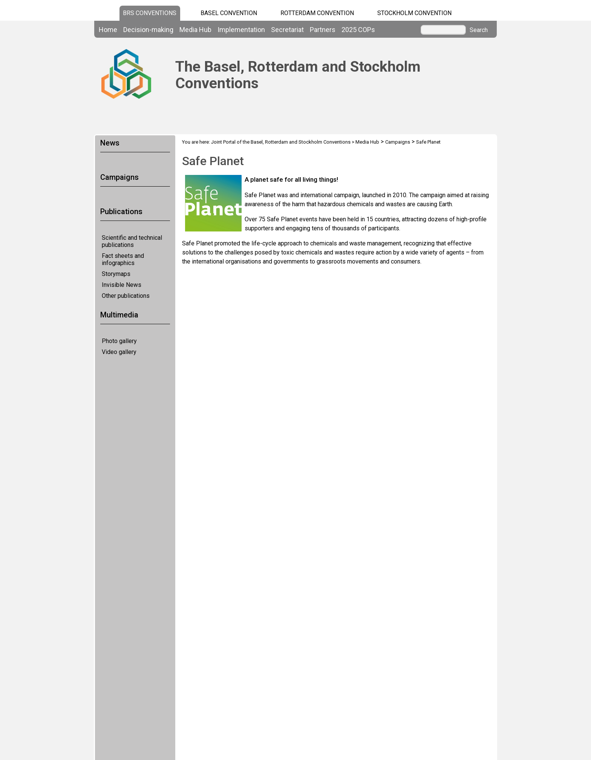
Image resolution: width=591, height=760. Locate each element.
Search (479, 30)
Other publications (126, 295)
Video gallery (119, 351)
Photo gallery (119, 341)
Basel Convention (229, 13)
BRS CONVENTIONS (149, 13)
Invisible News (121, 284)
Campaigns (397, 142)
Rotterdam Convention (317, 13)
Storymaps (116, 273)
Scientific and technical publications (132, 241)
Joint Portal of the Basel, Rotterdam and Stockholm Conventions (281, 142)
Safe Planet (428, 142)
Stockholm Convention (414, 13)
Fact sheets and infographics (123, 259)
